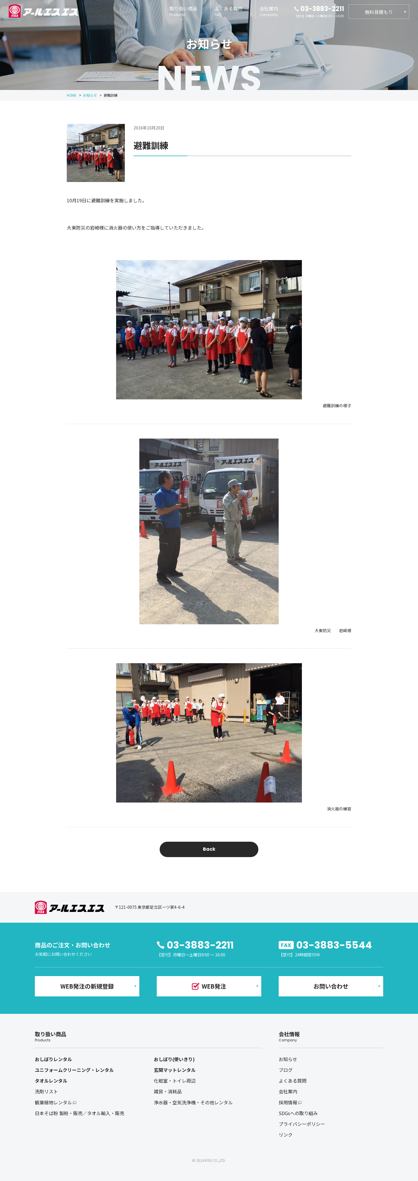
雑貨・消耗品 (168, 1091)
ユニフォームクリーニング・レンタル (74, 1069)
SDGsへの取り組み (298, 1113)
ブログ (286, 1069)
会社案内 (269, 11)
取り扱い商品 (183, 11)
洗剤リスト (46, 1091)
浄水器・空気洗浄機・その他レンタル (193, 1102)
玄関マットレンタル (175, 1069)
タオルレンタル (51, 1080)
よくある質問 (228, 11)
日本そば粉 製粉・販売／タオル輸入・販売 (79, 1113)
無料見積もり (379, 11)
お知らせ (288, 1059)
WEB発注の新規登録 (87, 986)
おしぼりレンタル (53, 1059)
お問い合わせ (331, 986)
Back (209, 849)
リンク (286, 1134)
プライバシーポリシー (302, 1123)
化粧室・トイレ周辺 (175, 1080)
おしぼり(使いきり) (174, 1059)
